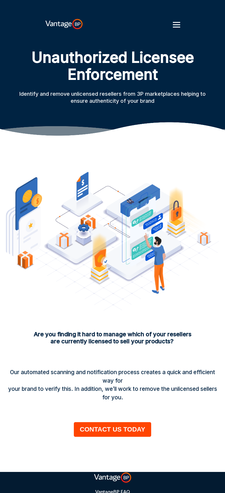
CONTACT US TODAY (112, 429)
